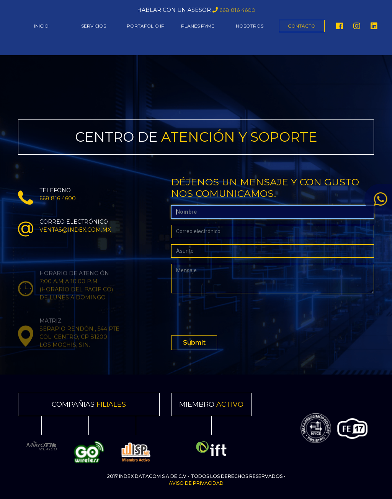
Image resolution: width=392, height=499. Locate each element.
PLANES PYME (197, 26)
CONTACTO (301, 26)
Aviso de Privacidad (196, 483)
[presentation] (229, 314)
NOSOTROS (249, 26)
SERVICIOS (93, 26)
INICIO (41, 26)
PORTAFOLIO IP (146, 26)
